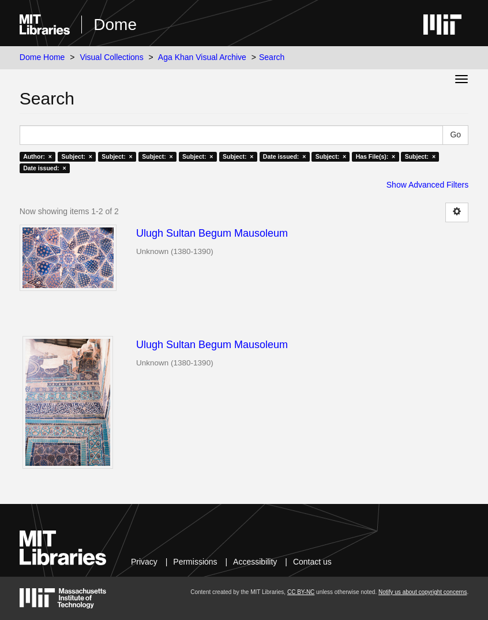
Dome (115, 24)
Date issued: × (284, 156)
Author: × (37, 156)
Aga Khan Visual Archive (202, 57)
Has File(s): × (376, 156)
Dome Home (42, 57)
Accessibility (255, 561)
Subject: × (76, 156)
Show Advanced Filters (427, 184)
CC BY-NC (300, 592)
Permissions (195, 561)
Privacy (144, 561)
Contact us (312, 561)
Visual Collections (111, 57)
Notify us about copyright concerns (422, 592)
